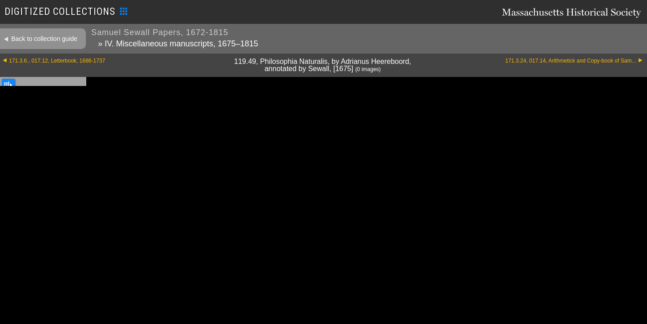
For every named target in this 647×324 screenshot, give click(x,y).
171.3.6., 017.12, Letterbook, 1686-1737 (57, 60)
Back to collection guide (44, 38)
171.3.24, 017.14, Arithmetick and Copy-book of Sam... (570, 60)
